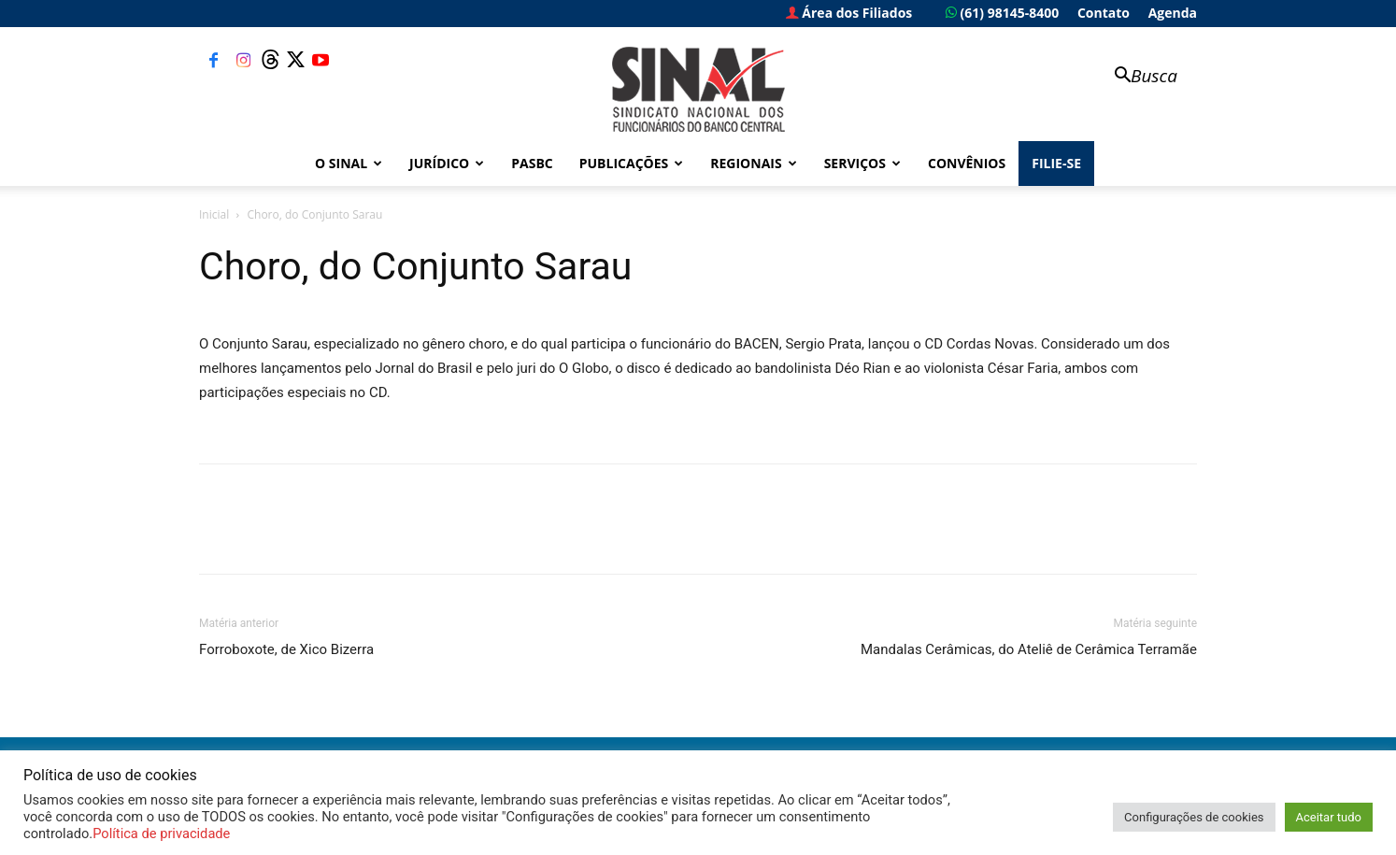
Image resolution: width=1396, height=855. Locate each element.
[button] (1137, 77)
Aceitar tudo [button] (1328, 817)
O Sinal (348, 163)
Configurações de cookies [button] (1193, 817)
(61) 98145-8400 (1002, 12)
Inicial (214, 214)
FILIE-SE (1056, 163)
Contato (1103, 12)
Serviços (862, 163)
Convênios (966, 163)
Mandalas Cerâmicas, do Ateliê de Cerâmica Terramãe (1029, 649)
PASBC (532, 163)
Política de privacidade (161, 833)
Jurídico (446, 163)
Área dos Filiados (849, 12)
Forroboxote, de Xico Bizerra (286, 649)
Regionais (753, 163)
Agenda (1172, 12)
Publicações (631, 163)
